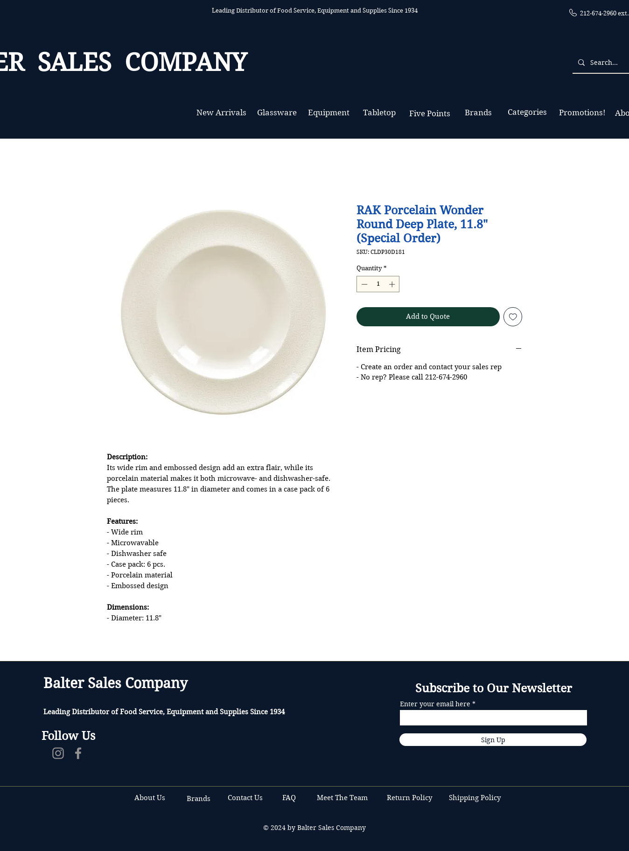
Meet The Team (342, 798)
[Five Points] (429, 113)
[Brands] (478, 112)
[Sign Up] (493, 739)
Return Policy (410, 798)
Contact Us (246, 798)
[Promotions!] (582, 112)
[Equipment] (329, 112)
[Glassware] (277, 112)
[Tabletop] (379, 112)
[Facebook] (78, 753)
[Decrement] (363, 284)
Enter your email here (435, 704)
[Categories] (527, 112)
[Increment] (392, 284)
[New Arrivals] (221, 112)
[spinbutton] (378, 284)
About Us (149, 798)
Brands (198, 799)
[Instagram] (58, 753)
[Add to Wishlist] (513, 316)
